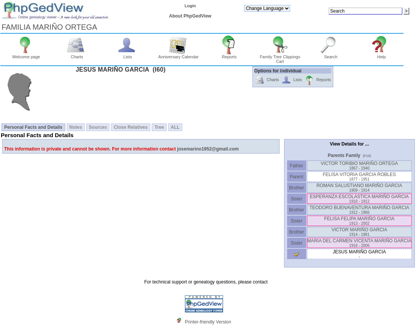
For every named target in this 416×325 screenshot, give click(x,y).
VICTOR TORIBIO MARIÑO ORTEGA (359, 165)
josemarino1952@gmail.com (208, 149)
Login (190, 5)
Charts (77, 55)
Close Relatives (131, 127)
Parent (297, 176)
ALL (175, 127)
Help (381, 55)
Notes (75, 127)
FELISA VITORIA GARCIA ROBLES (359, 176)
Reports (229, 55)
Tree (159, 127)
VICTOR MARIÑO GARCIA (359, 232)
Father (296, 165)
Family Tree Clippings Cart (280, 57)
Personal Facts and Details (33, 127)
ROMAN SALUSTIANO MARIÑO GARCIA (359, 187)
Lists (128, 55)
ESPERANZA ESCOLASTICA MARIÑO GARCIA (359, 198)
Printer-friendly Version (208, 322)
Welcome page (26, 55)
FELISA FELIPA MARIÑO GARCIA (359, 221)
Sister (296, 199)
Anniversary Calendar (178, 55)
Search (331, 55)
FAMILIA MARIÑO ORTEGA (49, 27)
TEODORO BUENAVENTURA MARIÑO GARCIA (359, 210)
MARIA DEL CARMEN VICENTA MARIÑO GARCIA (359, 243)
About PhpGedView (190, 16)
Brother (296, 188)
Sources (98, 127)
